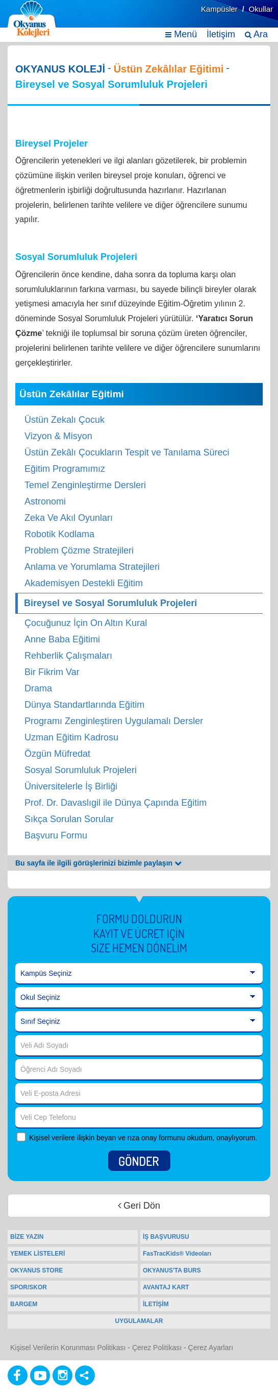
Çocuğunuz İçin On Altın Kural (85, 623)
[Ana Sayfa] (32, 19)
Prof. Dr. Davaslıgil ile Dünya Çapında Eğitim (115, 803)
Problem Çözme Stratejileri (79, 550)
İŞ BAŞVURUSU (166, 1236)
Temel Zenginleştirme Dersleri (85, 485)
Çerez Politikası (157, 1347)
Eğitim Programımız (64, 469)
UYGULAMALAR (139, 1321)
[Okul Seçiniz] (139, 997)
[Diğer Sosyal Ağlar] (85, 1375)
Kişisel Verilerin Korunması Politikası (67, 1347)
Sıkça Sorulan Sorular (69, 819)
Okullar (260, 9)
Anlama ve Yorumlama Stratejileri (92, 567)
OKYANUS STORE (36, 1270)
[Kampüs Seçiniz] (139, 973)
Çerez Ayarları (210, 1347)
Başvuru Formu (55, 835)
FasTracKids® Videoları (177, 1253)
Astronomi (45, 501)
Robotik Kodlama (59, 534)
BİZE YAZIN (26, 1236)
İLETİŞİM (156, 1304)
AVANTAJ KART (166, 1287)
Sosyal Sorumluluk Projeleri (80, 770)
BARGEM (23, 1304)
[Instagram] (62, 1375)
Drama (38, 688)
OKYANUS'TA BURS (172, 1270)
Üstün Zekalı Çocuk (64, 420)
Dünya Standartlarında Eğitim (84, 705)
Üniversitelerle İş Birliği (70, 786)
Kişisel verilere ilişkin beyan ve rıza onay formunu (107, 1138)
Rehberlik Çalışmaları (68, 656)
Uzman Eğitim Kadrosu (71, 737)
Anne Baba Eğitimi (62, 639)
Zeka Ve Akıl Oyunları (68, 518)
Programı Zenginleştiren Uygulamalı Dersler (113, 721)
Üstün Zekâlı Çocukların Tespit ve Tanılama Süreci (127, 452)
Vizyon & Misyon (58, 436)
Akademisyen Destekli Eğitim (83, 583)
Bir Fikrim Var (52, 672)
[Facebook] (18, 1375)
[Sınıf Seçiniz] (139, 1021)
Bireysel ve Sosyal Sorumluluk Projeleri (110, 603)
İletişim (221, 34)
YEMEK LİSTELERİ (37, 1253)
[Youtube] (40, 1375)
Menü (181, 34)
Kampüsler (219, 9)
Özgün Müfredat (57, 754)
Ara (256, 34)
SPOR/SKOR (28, 1287)
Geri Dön (139, 1205)
